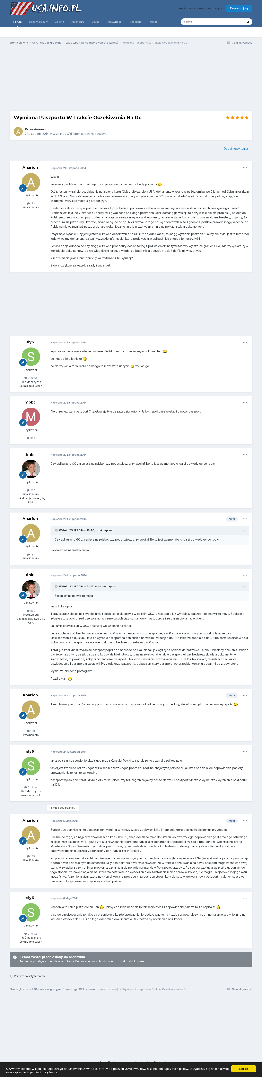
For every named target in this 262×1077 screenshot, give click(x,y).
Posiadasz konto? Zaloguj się (200, 8)
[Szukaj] (202, 21)
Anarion (40, 129)
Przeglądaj (135, 21)
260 (31, 490)
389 (31, 438)
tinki (30, 454)
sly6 (30, 342)
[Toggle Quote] (56, 530)
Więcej (153, 21)
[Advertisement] (131, 79)
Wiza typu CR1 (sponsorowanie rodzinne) (81, 133)
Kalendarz (77, 21)
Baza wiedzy (38, 21)
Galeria (59, 21)
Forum (17, 23)
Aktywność (114, 21)
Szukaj (96, 21)
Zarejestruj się (239, 8)
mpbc (30, 402)
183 (31, 203)
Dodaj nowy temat (236, 148)
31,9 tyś (30, 377)
